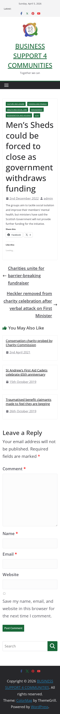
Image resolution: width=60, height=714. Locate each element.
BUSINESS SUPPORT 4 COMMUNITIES (30, 56)
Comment (14, 469)
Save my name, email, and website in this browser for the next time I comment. (29, 608)
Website (11, 574)
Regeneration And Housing (19, 115)
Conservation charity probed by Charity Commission (29, 343)
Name (10, 533)
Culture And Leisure (15, 104)
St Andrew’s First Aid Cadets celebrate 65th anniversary (27, 372)
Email (10, 554)
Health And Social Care (17, 110)
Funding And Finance (37, 104)
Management (36, 110)
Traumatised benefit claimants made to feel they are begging (28, 401)
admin (48, 198)
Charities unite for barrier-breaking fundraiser (23, 275)
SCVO (37, 115)
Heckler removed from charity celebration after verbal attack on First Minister (30, 304)
